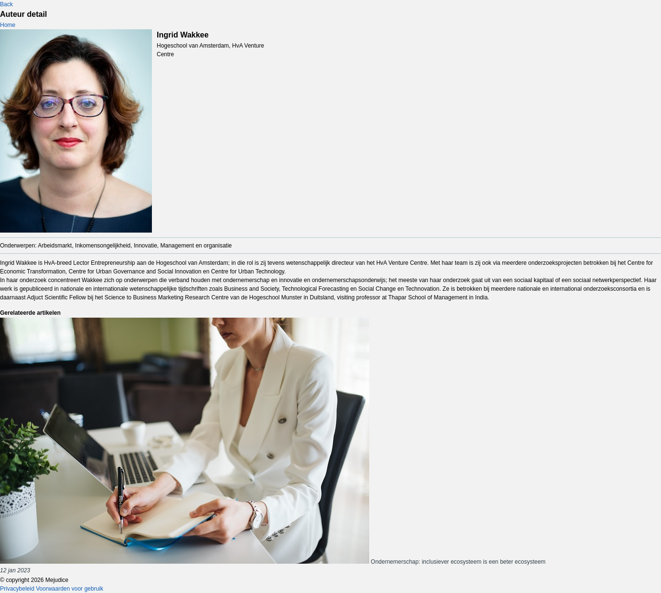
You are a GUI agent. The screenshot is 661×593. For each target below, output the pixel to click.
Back (6, 4)
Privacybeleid (17, 588)
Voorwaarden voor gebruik (69, 588)
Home (7, 25)
